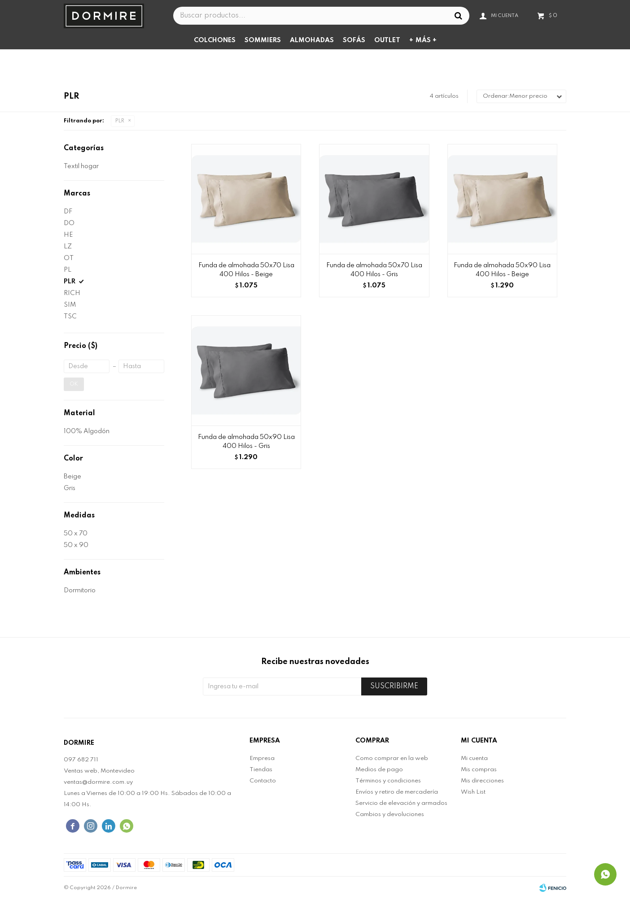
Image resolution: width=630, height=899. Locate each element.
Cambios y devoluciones (389, 814)
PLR (119, 121)
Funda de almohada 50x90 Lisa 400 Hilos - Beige (502, 270)
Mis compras (479, 770)
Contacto (262, 781)
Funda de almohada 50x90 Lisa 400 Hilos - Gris (246, 441)
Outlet (387, 40)
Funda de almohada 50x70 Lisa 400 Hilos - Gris (374, 270)
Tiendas (260, 770)
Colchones (215, 40)
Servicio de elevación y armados (401, 803)
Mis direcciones (482, 781)
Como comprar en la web (391, 758)
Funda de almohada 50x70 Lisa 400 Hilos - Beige (246, 270)
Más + (426, 40)
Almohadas (312, 40)
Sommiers (263, 40)
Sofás (354, 40)
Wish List (473, 792)
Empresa (262, 758)
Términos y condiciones (388, 781)
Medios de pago (379, 770)
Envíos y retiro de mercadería (396, 792)
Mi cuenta (474, 758)
